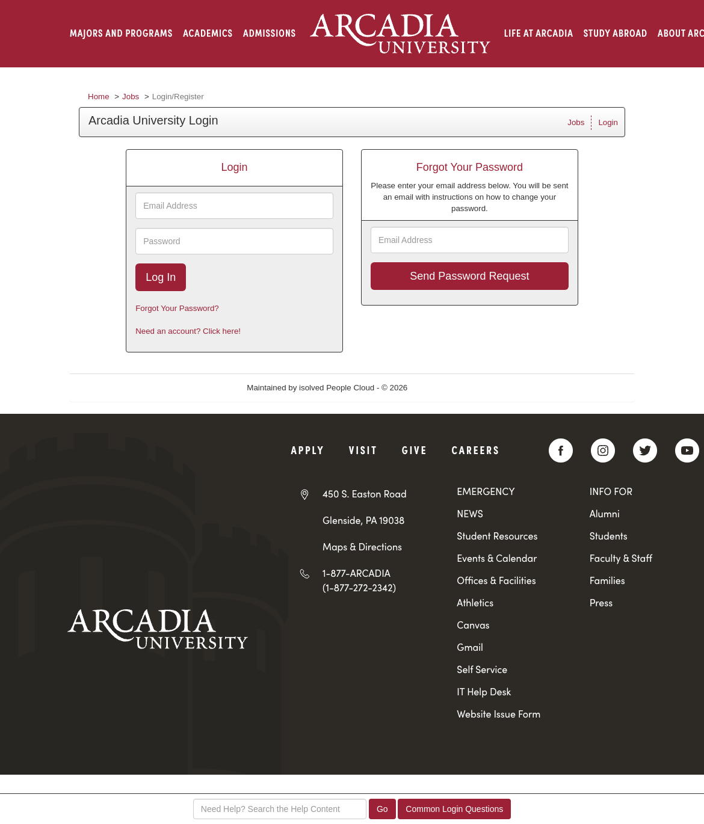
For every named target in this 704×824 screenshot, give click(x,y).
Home (99, 96)
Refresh (443, 387)
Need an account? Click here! (188, 331)
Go (382, 809)
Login (608, 122)
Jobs (130, 96)
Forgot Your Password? (177, 308)
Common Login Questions (454, 809)
